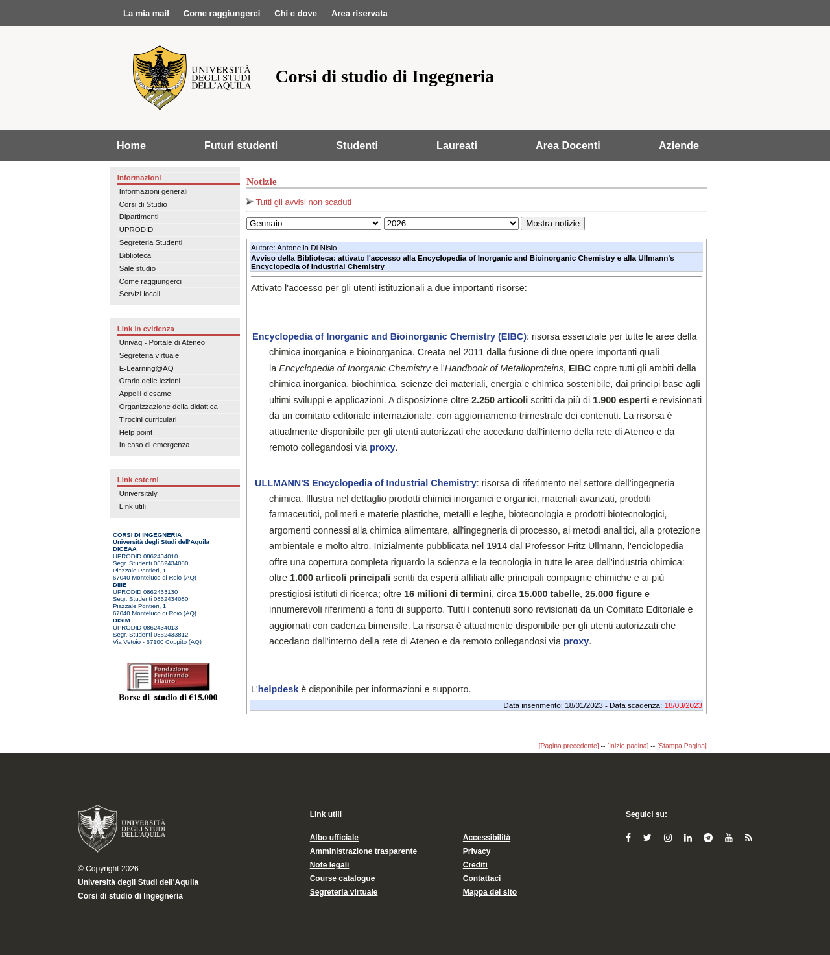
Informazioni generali (153, 191)
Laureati (456, 145)
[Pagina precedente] (569, 745)
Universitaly (138, 493)
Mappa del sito (490, 892)
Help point (135, 432)
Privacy (477, 851)
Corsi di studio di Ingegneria (130, 896)
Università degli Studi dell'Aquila (138, 882)
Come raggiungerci (150, 281)
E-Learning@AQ (146, 368)
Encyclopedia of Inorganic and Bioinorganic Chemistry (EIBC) (389, 336)
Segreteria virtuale (149, 355)
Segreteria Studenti (151, 242)
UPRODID (136, 229)
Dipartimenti (139, 216)
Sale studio (137, 268)
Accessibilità (486, 837)
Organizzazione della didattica (168, 406)
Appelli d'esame (145, 393)
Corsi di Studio (143, 204)
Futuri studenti (241, 145)
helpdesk (278, 689)
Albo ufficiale (334, 837)
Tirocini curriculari (148, 419)
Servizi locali (139, 294)
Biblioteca (135, 255)
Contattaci (482, 878)
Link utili (132, 506)
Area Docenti (568, 145)
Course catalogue (342, 878)
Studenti (357, 145)
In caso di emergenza (154, 445)
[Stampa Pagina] (682, 745)
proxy (382, 447)
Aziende (679, 145)
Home (131, 145)
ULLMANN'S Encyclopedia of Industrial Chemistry (364, 483)
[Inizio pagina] (627, 745)
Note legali (330, 864)
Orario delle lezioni (149, 380)
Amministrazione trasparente (363, 851)
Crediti (475, 864)
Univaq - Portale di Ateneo (162, 342)
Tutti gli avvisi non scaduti (298, 202)
